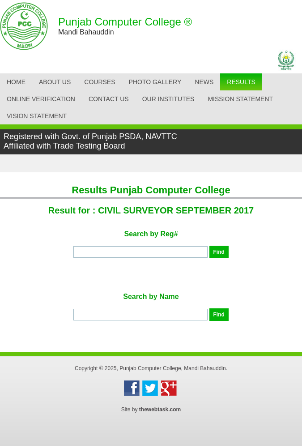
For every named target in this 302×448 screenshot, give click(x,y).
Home (16, 81)
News (204, 81)
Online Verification (41, 98)
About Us (55, 81)
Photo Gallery (155, 81)
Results (241, 81)
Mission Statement (240, 98)
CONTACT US (109, 98)
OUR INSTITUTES (168, 98)
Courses (99, 81)
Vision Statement (37, 115)
